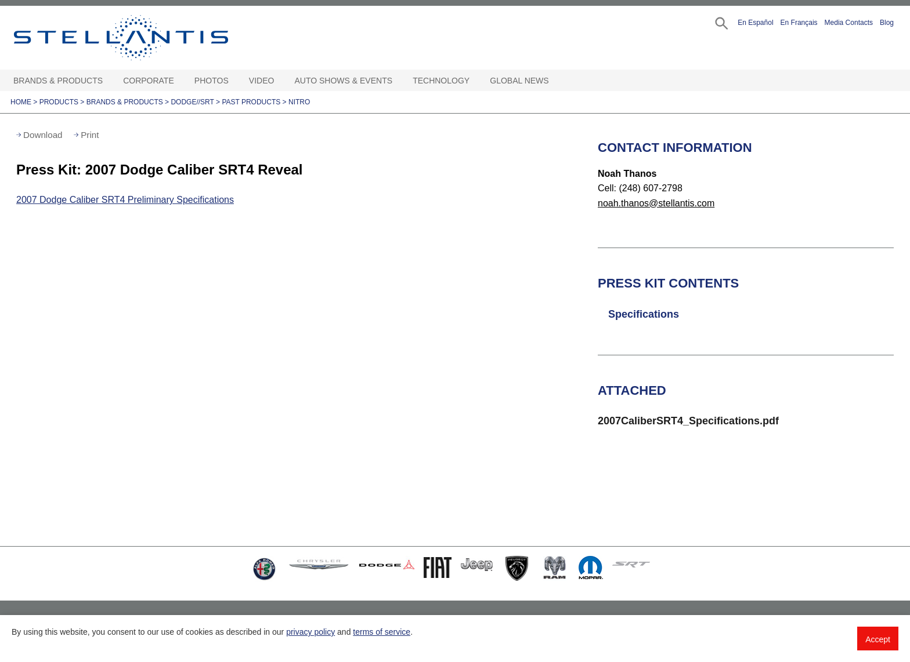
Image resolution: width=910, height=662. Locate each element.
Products (58, 102)
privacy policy (310, 631)
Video (262, 80)
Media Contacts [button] (849, 23)
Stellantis (147, 37)
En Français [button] (799, 23)
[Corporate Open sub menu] (180, 81)
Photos (211, 80)
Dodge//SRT (192, 102)
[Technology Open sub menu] (475, 81)
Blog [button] (887, 23)
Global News (519, 80)
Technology (441, 80)
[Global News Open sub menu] (554, 81)
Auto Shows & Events (344, 80)
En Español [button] (755, 23)
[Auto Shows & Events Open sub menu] (398, 81)
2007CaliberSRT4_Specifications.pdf (688, 421)
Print (90, 135)
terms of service (381, 631)
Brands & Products (58, 80)
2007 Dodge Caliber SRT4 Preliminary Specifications (125, 200)
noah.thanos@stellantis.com (656, 203)
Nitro (299, 102)
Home (20, 102)
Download (43, 135)
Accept (877, 639)
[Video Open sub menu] (279, 81)
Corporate (148, 80)
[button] (720, 22)
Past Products (251, 102)
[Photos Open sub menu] (234, 81)
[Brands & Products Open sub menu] (108, 81)
